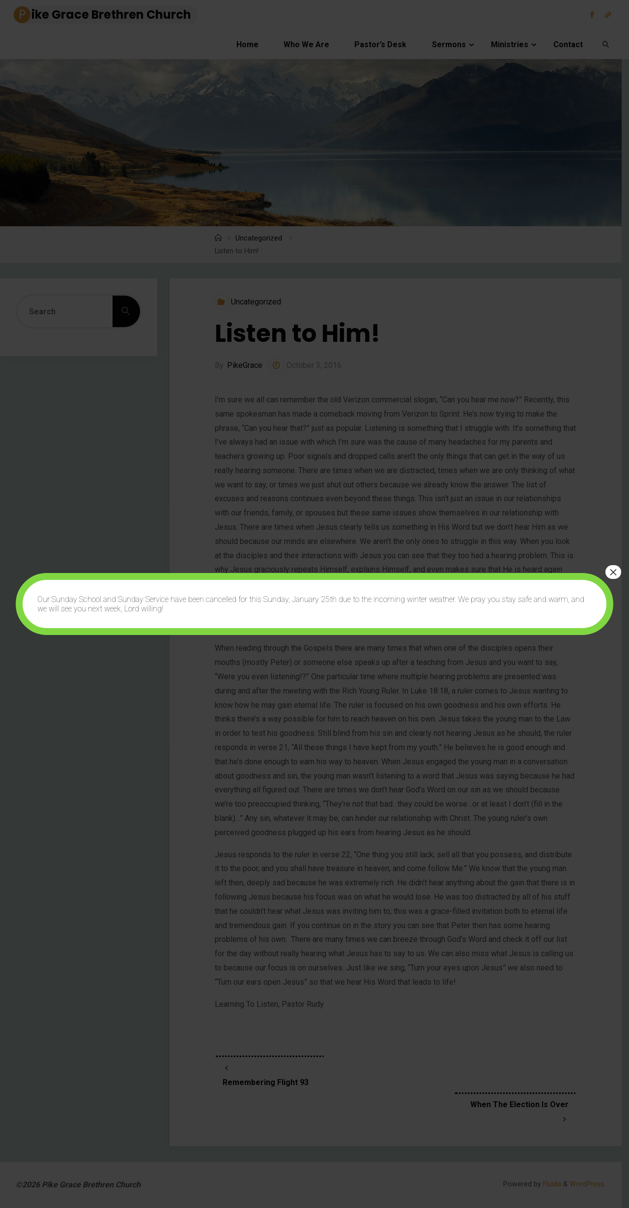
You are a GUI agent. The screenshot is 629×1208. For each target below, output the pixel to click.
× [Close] (613, 572)
